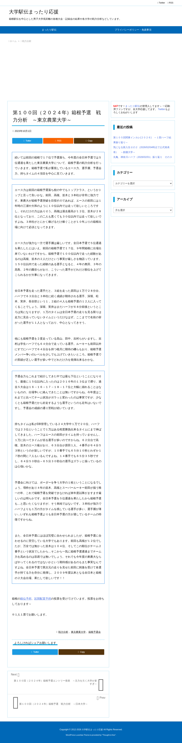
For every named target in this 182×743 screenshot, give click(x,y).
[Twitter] (27, 141)
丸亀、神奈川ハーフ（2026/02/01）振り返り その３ (142, 157)
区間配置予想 (42, 598)
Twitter (161, 109)
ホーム (13, 41)
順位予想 (25, 598)
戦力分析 (26, 41)
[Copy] (89, 141)
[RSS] (58, 141)
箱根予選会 (94, 632)
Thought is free (109, 735)
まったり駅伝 (132, 106)
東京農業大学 (78, 632)
